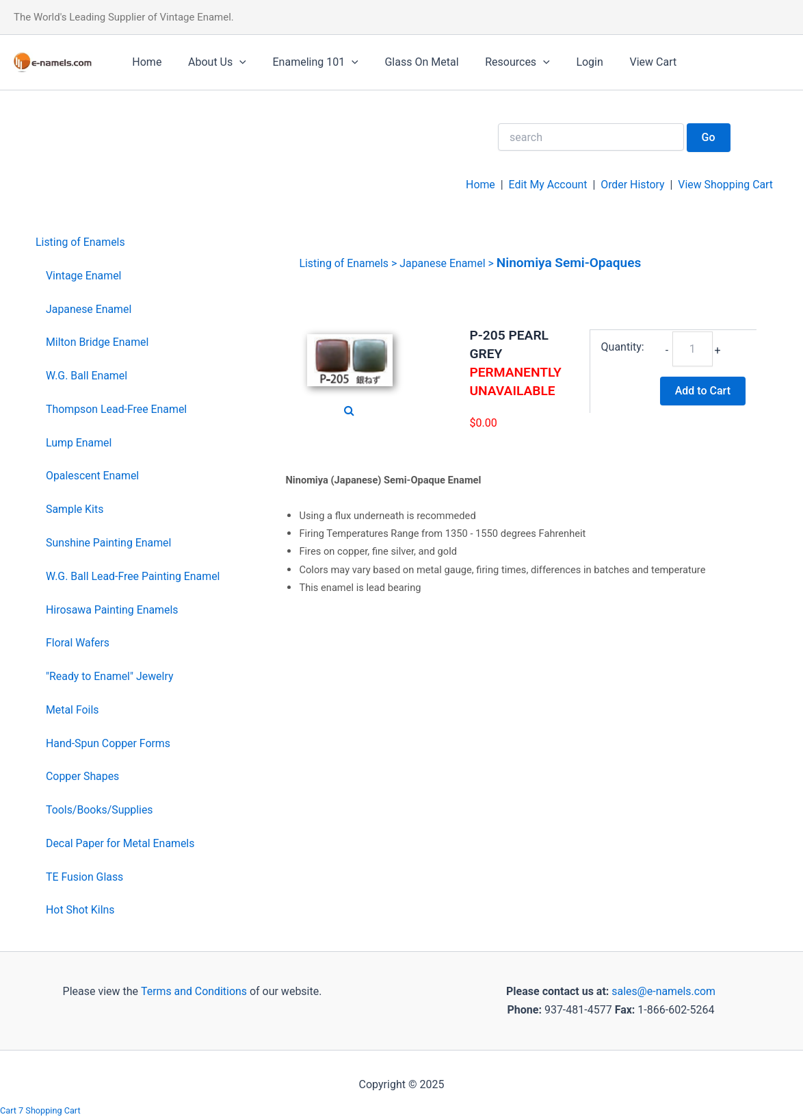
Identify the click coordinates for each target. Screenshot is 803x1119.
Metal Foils (72, 709)
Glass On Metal (406, 61)
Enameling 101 (304, 62)
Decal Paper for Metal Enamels (121, 843)
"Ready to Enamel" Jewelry (110, 676)
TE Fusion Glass (85, 876)
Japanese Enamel (89, 309)
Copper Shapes (83, 776)
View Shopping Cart (725, 184)
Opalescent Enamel (93, 475)
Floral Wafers (78, 642)
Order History (631, 184)
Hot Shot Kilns (80, 909)
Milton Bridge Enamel (98, 342)
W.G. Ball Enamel (87, 375)
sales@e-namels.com (663, 991)
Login (564, 61)
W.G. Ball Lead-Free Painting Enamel (133, 576)
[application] (232, 62)
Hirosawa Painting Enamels (112, 609)
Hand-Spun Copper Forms (108, 743)
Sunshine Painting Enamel (109, 542)
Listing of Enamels (81, 242)
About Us (210, 62)
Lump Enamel (79, 442)
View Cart (623, 61)
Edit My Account (546, 184)
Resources (496, 62)
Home (144, 61)
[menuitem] (128, 243)
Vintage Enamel (84, 275)
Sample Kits (75, 509)
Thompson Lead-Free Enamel (117, 409)
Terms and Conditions (192, 991)
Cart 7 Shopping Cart (40, 1110)
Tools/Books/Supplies (100, 809)
